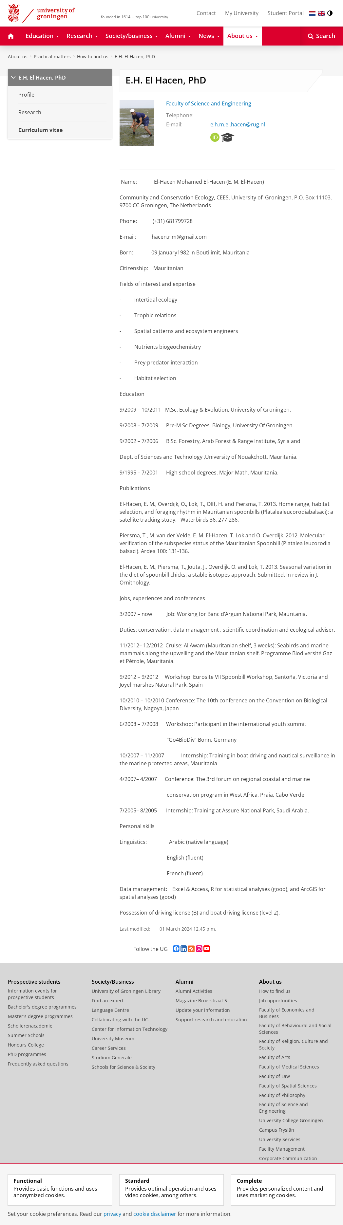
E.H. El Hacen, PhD (135, 56)
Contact (206, 13)
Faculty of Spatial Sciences (288, 1086)
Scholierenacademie (30, 1026)
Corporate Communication (288, 1158)
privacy (112, 1213)
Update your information (203, 1010)
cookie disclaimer (154, 1213)
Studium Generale (112, 1057)
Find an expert (108, 1000)
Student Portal (286, 13)
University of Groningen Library (126, 991)
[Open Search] (321, 36)
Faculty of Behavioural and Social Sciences (295, 1028)
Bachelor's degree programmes (42, 1007)
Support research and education (211, 1019)
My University (241, 13)
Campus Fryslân (276, 1130)
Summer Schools (26, 1035)
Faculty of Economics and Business (286, 1013)
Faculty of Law (274, 1076)
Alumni (184, 981)
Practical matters (52, 56)
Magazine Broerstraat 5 (201, 1000)
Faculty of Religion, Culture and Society (293, 1044)
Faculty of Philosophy (282, 1095)
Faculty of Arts (274, 1057)
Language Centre (110, 1010)
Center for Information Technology (129, 1029)
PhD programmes (27, 1054)
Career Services (109, 1048)
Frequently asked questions (38, 1064)
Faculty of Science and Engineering (208, 103)
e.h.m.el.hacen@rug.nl (237, 124)
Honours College (26, 1045)
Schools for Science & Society (123, 1067)
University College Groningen (291, 1120)
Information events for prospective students (32, 994)
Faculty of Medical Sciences (289, 1067)
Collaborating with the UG (120, 1019)
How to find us (92, 56)
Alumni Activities (194, 991)
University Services (279, 1139)
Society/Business (113, 981)
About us (18, 56)
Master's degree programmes (40, 1016)
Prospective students (34, 981)
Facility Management (282, 1149)
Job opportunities (278, 1000)
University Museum (113, 1038)
